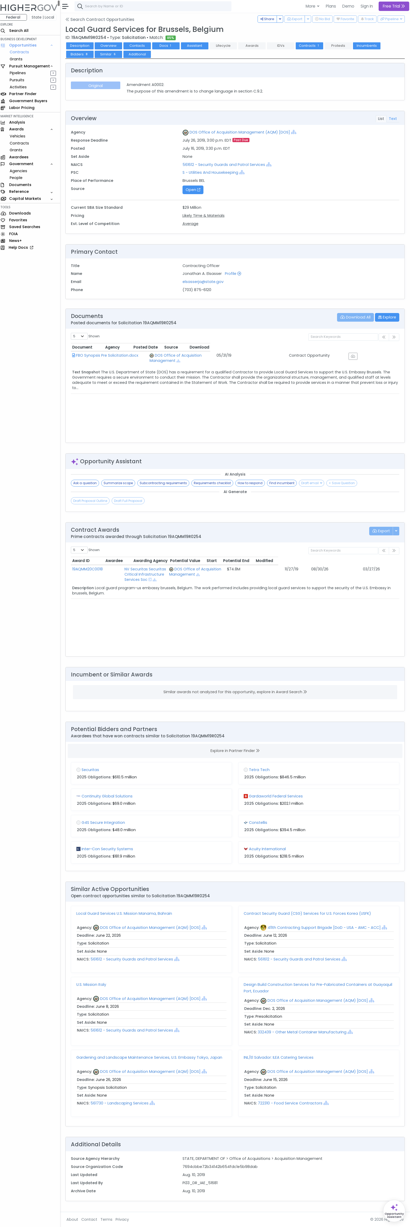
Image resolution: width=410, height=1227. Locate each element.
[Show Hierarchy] (295, 132)
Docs (168, 45)
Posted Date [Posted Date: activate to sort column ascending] (288, 347)
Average (192, 223)
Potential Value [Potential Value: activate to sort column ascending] (306, 560)
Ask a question (87, 483)
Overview (111, 45)
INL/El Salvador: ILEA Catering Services (280, 1057)
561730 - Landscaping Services (122, 1103)
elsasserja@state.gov (204, 281)
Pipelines (20, 73)
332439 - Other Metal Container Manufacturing (304, 1032)
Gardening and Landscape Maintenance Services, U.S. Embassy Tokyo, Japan (152, 1057)
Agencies (21, 170)
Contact (92, 1219)
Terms (109, 1219)
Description (82, 45)
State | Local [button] (45, 17)
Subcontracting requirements (166, 483)
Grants (18, 59)
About (75, 1219)
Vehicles (20, 136)
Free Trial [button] (394, 6)
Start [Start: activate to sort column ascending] (332, 560)
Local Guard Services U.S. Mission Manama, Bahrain (127, 913)
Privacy (125, 1219)
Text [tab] (393, 118)
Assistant (197, 45)
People (18, 177)
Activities (20, 87)
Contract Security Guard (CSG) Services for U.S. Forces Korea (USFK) (308, 913)
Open (194, 189)
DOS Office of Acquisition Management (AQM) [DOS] (241, 132)
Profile (234, 273)
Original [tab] (98, 85)
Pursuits (19, 80)
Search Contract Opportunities (102, 19)
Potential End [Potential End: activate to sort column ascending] (357, 560)
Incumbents (369, 45)
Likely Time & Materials (205, 215)
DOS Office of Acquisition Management (206, 355)
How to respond (252, 483)
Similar (111, 54)
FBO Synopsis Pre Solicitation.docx (110, 355)
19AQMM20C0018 (90, 569)
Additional (139, 54)
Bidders (82, 54)
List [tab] (381, 118)
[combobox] (155, 6)
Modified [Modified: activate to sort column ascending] (385, 560)
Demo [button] (348, 6)
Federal (16, 17)
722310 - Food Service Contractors (291, 1103)
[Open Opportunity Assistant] (394, 1211)
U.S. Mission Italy (94, 984)
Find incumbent (284, 483)
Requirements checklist (215, 483)
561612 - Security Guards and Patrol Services (226, 164)
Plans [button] (331, 6)
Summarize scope (120, 483)
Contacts (139, 45)
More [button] (311, 6)
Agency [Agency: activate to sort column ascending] (171, 347)
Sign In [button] (367, 6)
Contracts (21, 52)
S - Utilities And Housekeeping (212, 172)
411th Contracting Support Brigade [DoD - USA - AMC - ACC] (325, 927)
